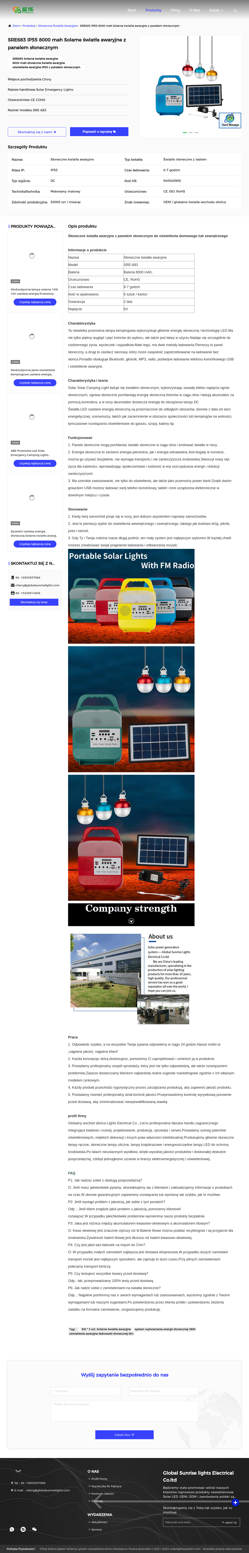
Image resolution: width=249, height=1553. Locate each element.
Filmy (175, 10)
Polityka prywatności (21, 1549)
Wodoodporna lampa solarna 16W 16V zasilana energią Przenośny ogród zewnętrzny (34, 294)
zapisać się (229, 1522)
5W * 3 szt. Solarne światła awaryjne (106, 1329)
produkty (29, 26)
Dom (132, 10)
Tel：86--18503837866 (28, 1483)
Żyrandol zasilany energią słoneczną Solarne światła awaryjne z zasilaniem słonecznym (35, 536)
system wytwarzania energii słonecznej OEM (165, 1329)
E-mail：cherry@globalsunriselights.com (40, 1490)
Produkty (153, 10)
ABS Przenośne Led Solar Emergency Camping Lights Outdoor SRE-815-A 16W (29, 455)
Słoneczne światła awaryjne (57, 26)
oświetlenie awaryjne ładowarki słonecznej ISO (101, 1333)
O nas (195, 10)
